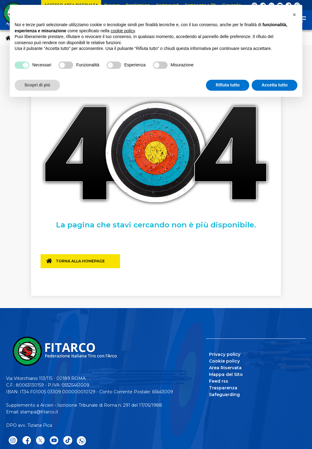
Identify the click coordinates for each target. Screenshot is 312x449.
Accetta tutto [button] (274, 84)
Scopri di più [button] (37, 84)
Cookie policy (224, 360)
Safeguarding (224, 393)
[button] (294, 14)
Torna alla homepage (84, 263)
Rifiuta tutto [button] (228, 84)
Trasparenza (223, 386)
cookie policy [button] (123, 30)
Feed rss (218, 380)
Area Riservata (225, 366)
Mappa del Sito (226, 373)
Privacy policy (224, 353)
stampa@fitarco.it (39, 410)
